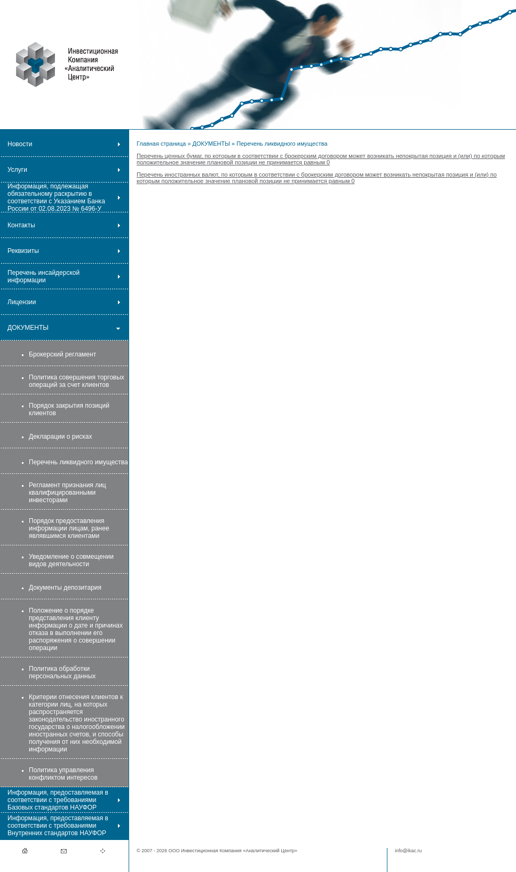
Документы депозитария (65, 587)
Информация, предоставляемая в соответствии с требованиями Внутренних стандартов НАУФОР (57, 825)
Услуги (17, 169)
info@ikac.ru (408, 850)
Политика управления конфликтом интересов (63, 773)
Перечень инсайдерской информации (43, 276)
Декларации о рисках (60, 436)
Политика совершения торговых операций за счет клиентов (76, 381)
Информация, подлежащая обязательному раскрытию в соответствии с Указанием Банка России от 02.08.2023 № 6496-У (56, 197)
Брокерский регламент (62, 354)
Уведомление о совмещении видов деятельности (71, 560)
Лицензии (21, 302)
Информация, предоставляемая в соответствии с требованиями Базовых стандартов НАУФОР (57, 800)
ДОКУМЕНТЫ (28, 327)
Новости (19, 144)
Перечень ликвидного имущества (78, 462)
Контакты (21, 225)
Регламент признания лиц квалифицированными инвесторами (67, 492)
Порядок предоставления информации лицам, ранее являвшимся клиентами (69, 528)
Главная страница (161, 143)
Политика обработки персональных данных (62, 672)
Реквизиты (23, 251)
